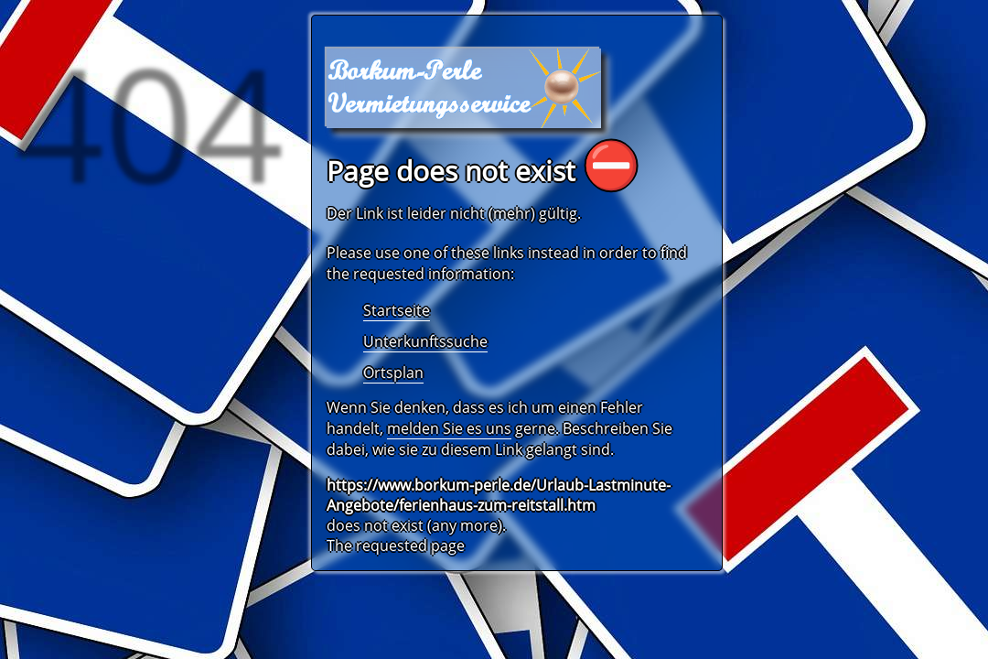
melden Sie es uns (449, 428)
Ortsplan (393, 372)
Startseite (396, 310)
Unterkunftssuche (425, 341)
